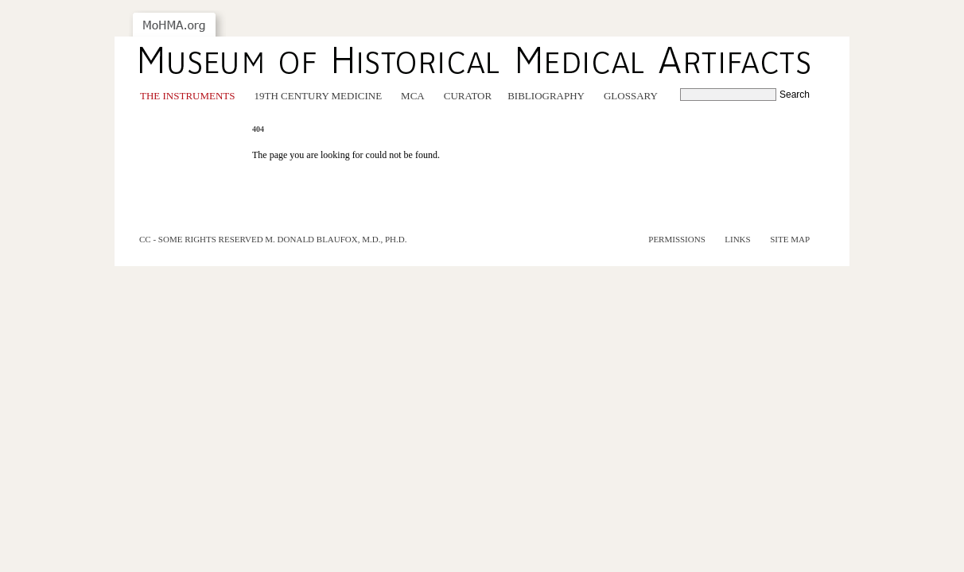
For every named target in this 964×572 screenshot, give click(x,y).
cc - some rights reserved (201, 239)
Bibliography (546, 96)
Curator (468, 96)
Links (737, 239)
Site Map (790, 239)
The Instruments (187, 96)
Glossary (631, 96)
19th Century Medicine (319, 96)
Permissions (677, 239)
